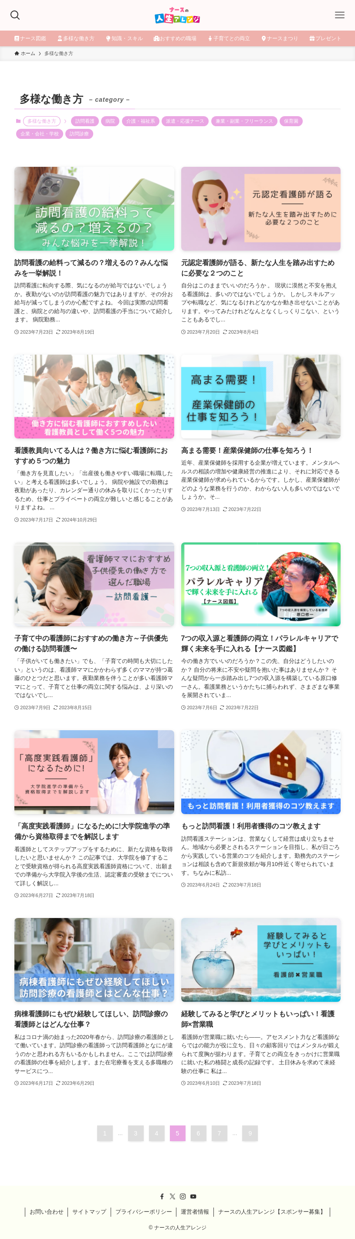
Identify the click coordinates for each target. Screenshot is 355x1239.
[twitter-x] (172, 1197)
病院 (110, 121)
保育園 (291, 121)
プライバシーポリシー (143, 1211)
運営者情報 (195, 1211)
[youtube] (193, 1197)
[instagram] (183, 1197)
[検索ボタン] (15, 15)
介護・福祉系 (140, 121)
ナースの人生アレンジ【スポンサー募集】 (272, 1211)
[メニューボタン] (340, 15)
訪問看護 (85, 121)
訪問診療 (79, 133)
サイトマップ (89, 1211)
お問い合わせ (47, 1211)
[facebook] (162, 1197)
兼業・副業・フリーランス (244, 121)
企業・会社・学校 (39, 133)
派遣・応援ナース (185, 121)
